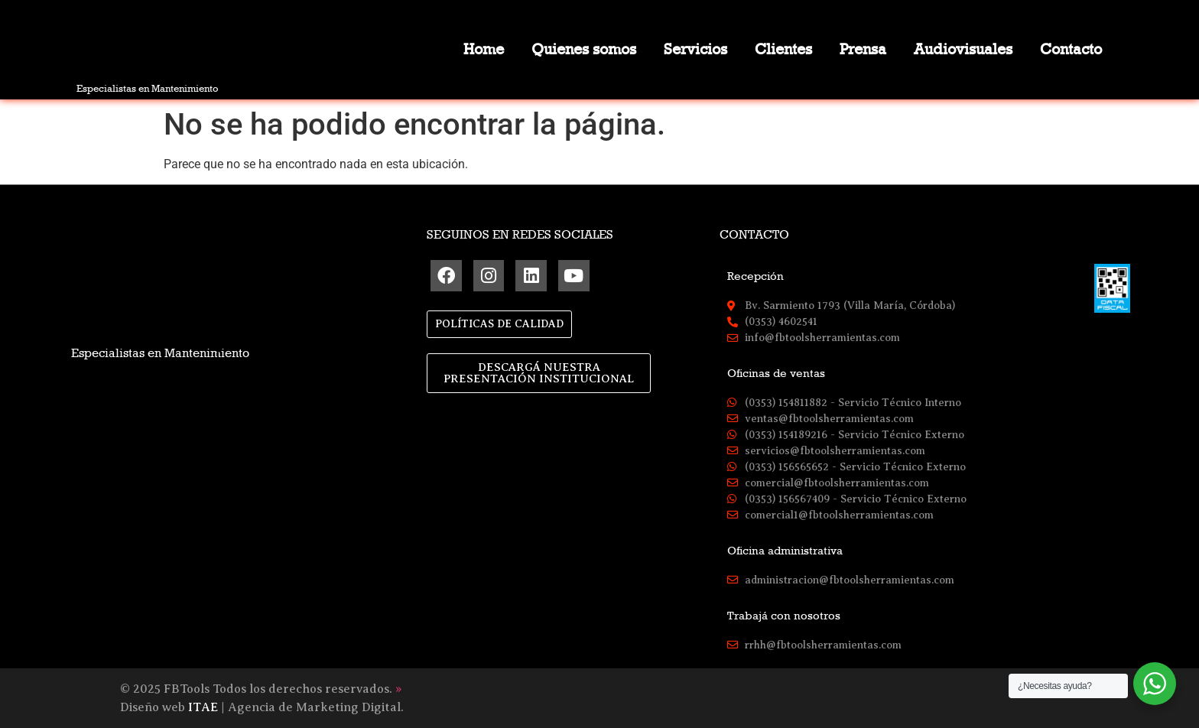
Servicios (695, 49)
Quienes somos (583, 49)
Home (483, 49)
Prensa (863, 49)
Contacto (1071, 49)
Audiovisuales (963, 49)
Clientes (783, 49)
